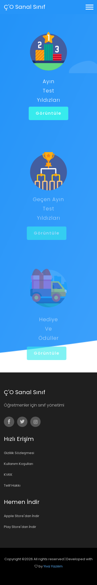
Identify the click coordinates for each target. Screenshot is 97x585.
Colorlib (54, 573)
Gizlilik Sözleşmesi (19, 452)
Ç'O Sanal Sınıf (24, 7)
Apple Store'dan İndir (21, 515)
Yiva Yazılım (53, 566)
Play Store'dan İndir (20, 526)
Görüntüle (48, 113)
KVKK (8, 474)
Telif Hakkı (12, 485)
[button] (89, 6)
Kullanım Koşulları (18, 463)
